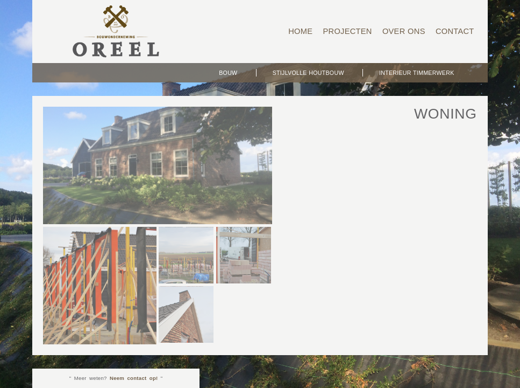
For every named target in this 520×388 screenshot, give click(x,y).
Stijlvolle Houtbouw (308, 73)
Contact (455, 31)
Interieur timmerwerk (416, 73)
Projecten (347, 31)
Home (300, 31)
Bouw (228, 73)
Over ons (403, 31)
